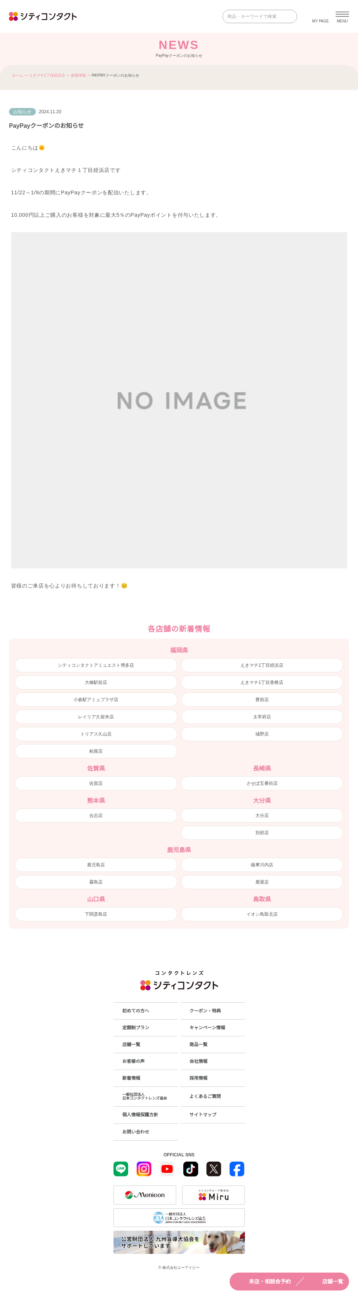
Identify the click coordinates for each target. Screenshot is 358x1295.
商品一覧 (199, 1044)
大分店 (262, 815)
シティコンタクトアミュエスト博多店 (96, 665)
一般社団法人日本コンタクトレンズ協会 (144, 1096)
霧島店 (96, 882)
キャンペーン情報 (207, 1027)
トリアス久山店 (96, 734)
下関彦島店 (96, 914)
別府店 (262, 832)
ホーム (17, 75)
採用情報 (199, 1078)
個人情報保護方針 (140, 1114)
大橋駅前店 (96, 682)
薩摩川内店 (262, 864)
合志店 (96, 815)
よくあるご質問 (205, 1096)
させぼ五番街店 (262, 783)
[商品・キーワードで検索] (254, 16)
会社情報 (199, 1061)
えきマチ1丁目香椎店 (261, 682)
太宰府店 (262, 716)
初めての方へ (135, 1011)
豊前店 (262, 699)
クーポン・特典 (205, 1011)
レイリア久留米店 (96, 716)
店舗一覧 (326, 1282)
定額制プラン (135, 1027)
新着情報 (78, 75)
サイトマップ (203, 1114)
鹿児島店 (96, 864)
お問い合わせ (135, 1132)
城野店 (262, 734)
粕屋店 (96, 751)
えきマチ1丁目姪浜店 (47, 75)
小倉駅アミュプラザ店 (96, 699)
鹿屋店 (262, 882)
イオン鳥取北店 (262, 914)
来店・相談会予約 (263, 1282)
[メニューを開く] (342, 16)
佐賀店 (96, 783)
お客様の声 (133, 1061)
